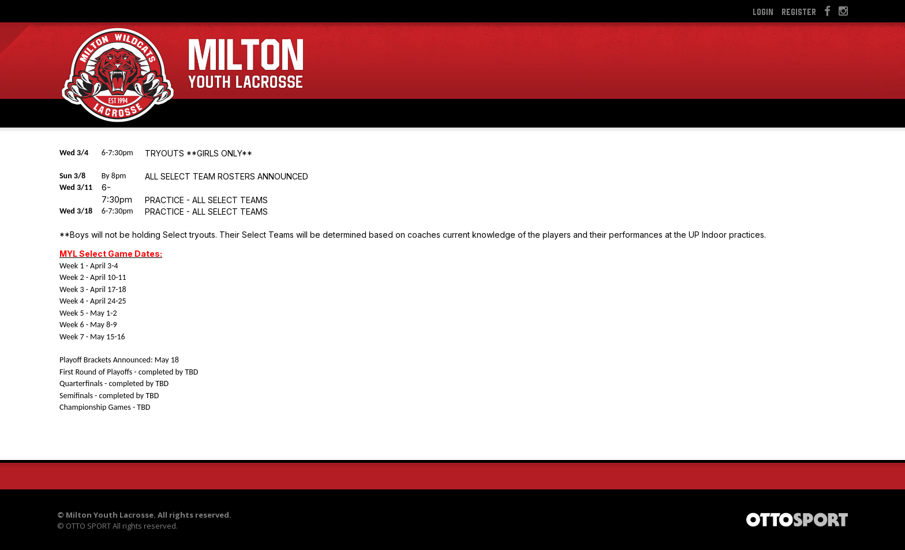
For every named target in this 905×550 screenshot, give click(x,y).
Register (798, 11)
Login (763, 11)
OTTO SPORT (88, 526)
